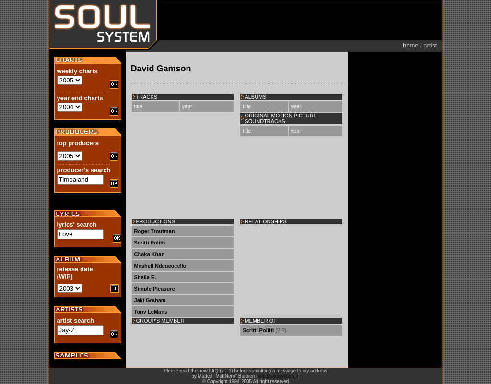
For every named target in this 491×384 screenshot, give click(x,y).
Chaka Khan (149, 254)
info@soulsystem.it (277, 376)
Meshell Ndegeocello (160, 265)
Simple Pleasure (154, 288)
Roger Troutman (154, 231)
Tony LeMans (150, 311)
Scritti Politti (149, 242)
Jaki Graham (150, 300)
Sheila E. (145, 277)
